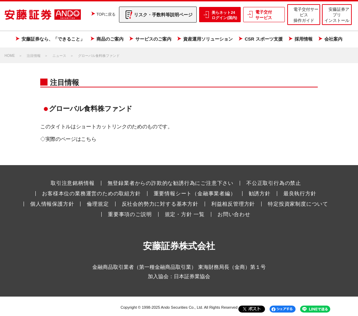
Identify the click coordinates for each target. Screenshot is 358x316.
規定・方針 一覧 (185, 214)
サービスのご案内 (153, 39)
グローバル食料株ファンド (99, 56)
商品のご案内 (109, 39)
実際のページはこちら (70, 139)
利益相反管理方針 (233, 204)
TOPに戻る (106, 14)
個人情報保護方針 (52, 204)
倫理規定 (98, 204)
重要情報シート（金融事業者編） (195, 193)
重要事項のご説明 (130, 214)
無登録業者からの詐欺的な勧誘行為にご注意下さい (170, 183)
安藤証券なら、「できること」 (53, 39)
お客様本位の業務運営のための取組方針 (91, 193)
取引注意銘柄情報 (72, 183)
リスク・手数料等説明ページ (163, 14)
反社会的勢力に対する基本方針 (160, 204)
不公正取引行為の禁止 (273, 183)
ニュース (59, 56)
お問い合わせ (234, 214)
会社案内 (333, 39)
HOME (10, 56)
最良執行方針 (299, 193)
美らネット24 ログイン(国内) (224, 14)
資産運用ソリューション (208, 39)
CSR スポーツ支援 (263, 39)
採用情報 (304, 39)
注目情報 (34, 56)
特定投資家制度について (298, 204)
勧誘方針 (260, 193)
